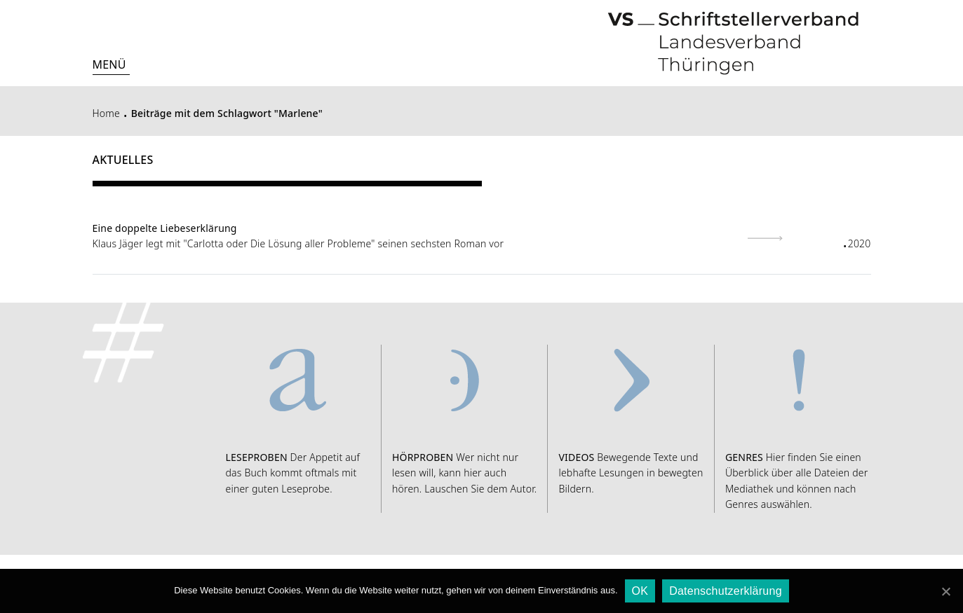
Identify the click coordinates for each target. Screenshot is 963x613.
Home (106, 113)
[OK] (945, 591)
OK (640, 591)
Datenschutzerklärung (725, 591)
